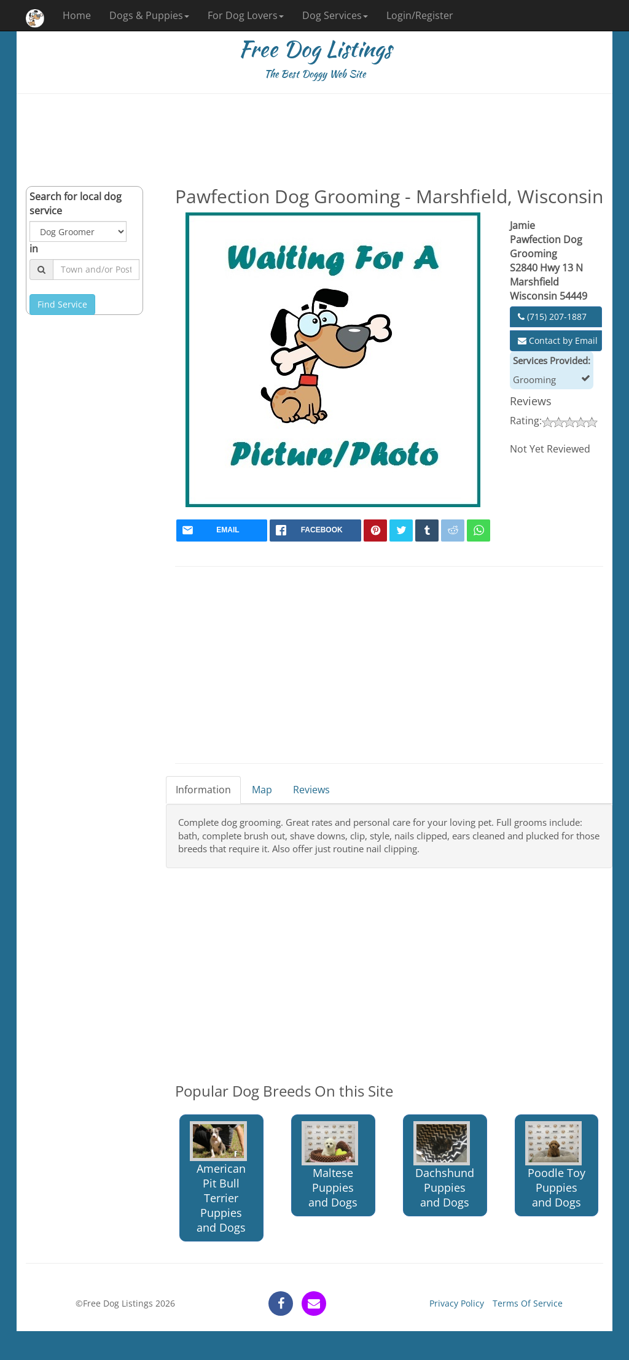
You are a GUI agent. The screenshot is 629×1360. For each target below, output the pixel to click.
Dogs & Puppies (149, 15)
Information (203, 789)
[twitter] (401, 530)
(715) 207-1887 (552, 316)
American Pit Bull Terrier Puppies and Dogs (218, 1178)
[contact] (314, 1303)
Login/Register (419, 15)
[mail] (222, 530)
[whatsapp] (478, 530)
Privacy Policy (456, 1303)
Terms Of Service (528, 1303)
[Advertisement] (314, 140)
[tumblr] (427, 530)
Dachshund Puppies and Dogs (443, 1165)
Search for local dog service (75, 203)
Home (77, 15)
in (33, 248)
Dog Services (335, 15)
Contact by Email (558, 340)
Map (262, 789)
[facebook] (315, 530)
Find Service (62, 304)
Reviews (311, 789)
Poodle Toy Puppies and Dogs (555, 1165)
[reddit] (452, 530)
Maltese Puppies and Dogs (330, 1165)
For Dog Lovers (246, 15)
